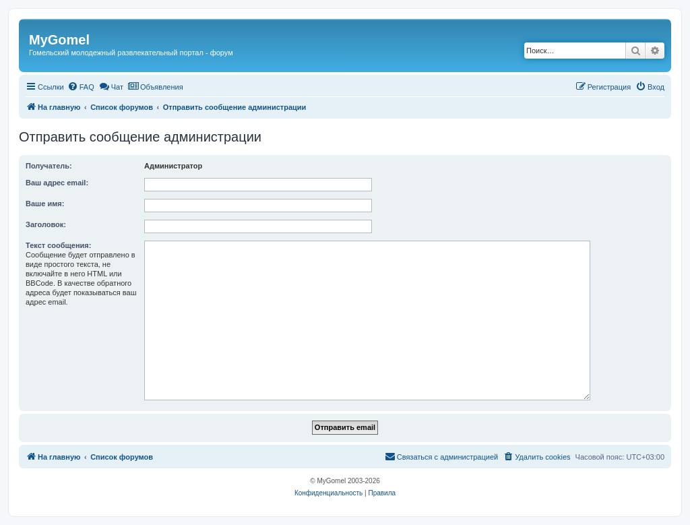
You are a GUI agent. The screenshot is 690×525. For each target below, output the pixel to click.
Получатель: (49, 166)
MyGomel (59, 39)
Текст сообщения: (58, 245)
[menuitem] (80, 87)
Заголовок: (46, 224)
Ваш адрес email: (57, 183)
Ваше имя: (45, 203)
